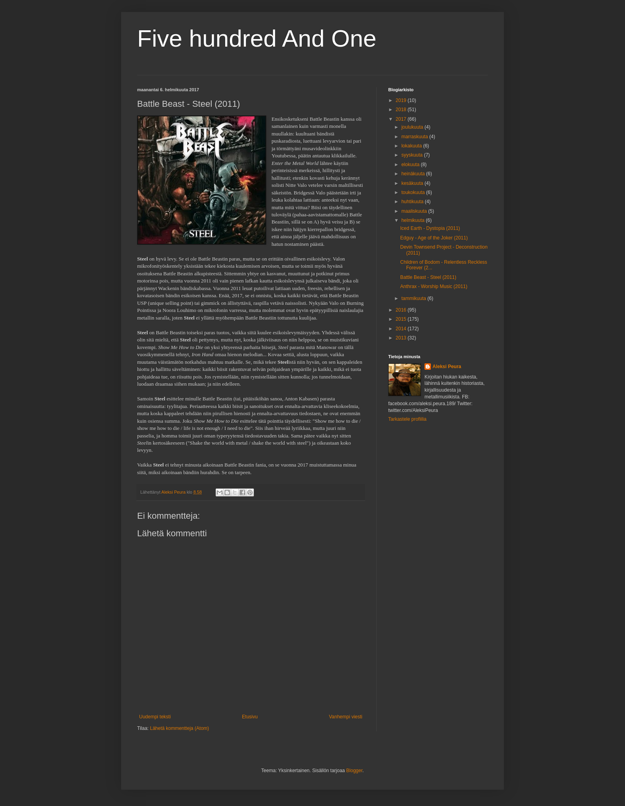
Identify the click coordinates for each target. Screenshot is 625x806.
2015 (402, 319)
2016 (402, 310)
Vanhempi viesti (345, 717)
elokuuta (411, 164)
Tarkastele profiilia (407, 419)
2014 (402, 328)
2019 (402, 100)
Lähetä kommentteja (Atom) (179, 728)
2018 (402, 109)
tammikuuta (414, 298)
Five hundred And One (256, 38)
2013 (402, 338)
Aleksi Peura (446, 366)
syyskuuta (412, 155)
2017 (402, 119)
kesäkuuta (413, 183)
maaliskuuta (414, 211)
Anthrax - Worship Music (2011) (434, 286)
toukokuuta (413, 192)
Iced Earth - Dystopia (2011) (430, 228)
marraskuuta (415, 136)
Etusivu (249, 717)
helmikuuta (413, 220)
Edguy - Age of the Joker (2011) (434, 238)
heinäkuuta (413, 173)
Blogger (354, 770)
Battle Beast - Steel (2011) (428, 277)
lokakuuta (412, 146)
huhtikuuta (413, 201)
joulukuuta (413, 127)
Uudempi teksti (155, 717)
